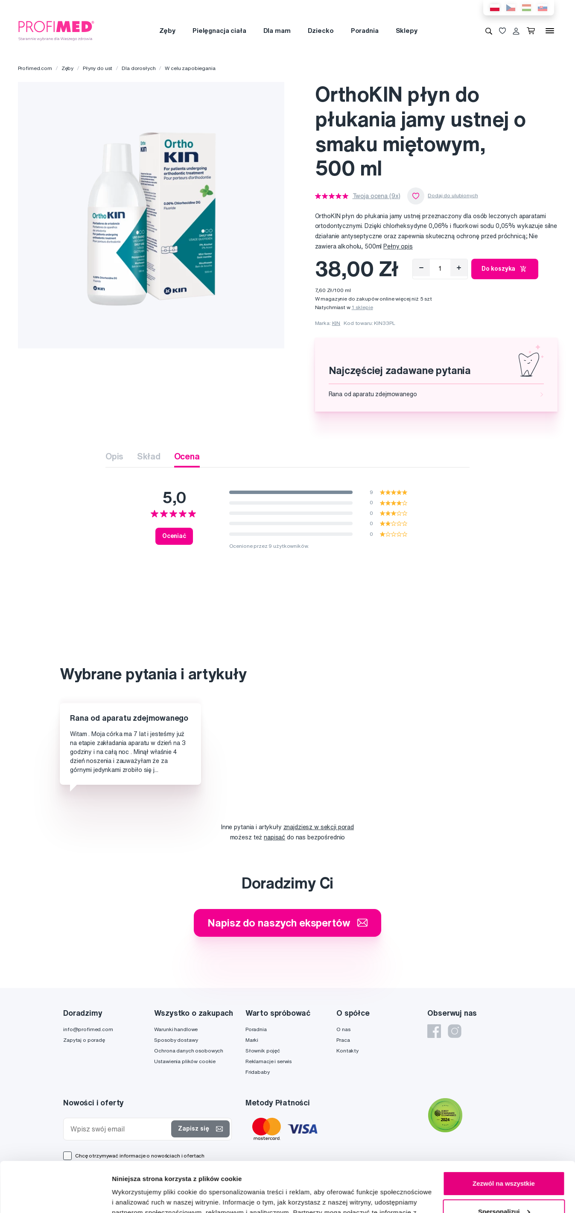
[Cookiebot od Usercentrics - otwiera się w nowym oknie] (55, 1196)
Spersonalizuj (504, 1161)
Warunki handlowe (176, 1029)
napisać (274, 837)
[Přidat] (458, 267)
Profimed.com (35, 68)
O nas (343, 1029)
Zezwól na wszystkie (504, 1133)
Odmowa (503, 1189)
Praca (343, 1040)
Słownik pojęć (262, 1050)
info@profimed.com (88, 1029)
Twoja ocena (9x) (377, 196)
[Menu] (550, 31)
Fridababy (257, 1072)
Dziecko (321, 30)
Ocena (187, 456)
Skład (148, 456)
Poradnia (365, 30)
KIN (336, 323)
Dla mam (277, 30)
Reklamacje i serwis (268, 1061)
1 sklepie (362, 307)
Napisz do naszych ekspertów (287, 923)
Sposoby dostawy (176, 1040)
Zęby (167, 30)
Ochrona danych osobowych (188, 1050)
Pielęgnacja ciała (219, 30)
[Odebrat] (421, 267)
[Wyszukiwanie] (489, 31)
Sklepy (406, 30)
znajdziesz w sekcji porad (318, 827)
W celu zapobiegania (190, 68)
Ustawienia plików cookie (185, 1061)
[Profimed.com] (56, 30)
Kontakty (347, 1050)
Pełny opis (398, 246)
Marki (251, 1040)
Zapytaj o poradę (84, 1040)
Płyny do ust (97, 68)
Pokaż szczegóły (137, 1196)
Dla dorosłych (138, 68)
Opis (114, 456)
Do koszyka (505, 269)
